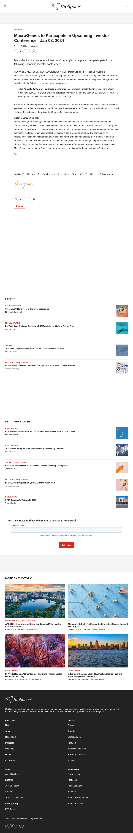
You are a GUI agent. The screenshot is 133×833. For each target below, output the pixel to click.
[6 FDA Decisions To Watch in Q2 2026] (122, 502)
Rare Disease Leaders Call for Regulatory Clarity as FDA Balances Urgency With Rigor (40, 431)
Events (19, 206)
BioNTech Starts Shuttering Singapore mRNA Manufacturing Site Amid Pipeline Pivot (39, 326)
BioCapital (18, 30)
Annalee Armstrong (12, 369)
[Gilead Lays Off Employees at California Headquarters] (122, 311)
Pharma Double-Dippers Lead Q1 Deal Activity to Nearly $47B (30, 483)
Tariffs (8, 346)
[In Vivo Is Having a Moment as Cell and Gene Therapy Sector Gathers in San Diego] (35, 651)
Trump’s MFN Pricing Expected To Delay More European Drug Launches (34, 448)
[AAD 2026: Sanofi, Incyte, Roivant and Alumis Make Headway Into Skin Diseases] (35, 601)
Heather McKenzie (11, 434)
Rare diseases (12, 428)
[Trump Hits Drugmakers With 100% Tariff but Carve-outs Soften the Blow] (122, 350)
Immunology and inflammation (20, 621)
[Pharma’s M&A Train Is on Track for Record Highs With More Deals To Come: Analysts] (122, 367)
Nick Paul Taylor (11, 329)
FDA (70, 621)
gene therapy (75, 671)
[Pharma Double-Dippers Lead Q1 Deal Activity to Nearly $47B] (122, 485)
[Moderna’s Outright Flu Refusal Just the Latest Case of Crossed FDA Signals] (98, 601)
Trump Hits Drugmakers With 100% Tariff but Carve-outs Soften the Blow (34, 349)
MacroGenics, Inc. (77, 72)
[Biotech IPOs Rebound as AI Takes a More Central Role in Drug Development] (122, 467)
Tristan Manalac (10, 469)
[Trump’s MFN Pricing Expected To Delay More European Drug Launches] (122, 450)
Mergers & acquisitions (16, 363)
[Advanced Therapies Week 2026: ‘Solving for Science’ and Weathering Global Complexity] (98, 651)
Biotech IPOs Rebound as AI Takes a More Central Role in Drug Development (36, 466)
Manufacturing (12, 323)
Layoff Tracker (13, 306)
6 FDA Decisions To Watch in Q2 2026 (20, 500)
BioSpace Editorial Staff (13, 312)
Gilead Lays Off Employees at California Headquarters (27, 309)
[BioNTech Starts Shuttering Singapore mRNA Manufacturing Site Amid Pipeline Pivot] (122, 328)
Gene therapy (12, 671)
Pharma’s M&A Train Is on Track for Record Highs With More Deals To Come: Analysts (40, 366)
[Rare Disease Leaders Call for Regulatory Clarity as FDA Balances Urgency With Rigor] (122, 433)
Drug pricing (11, 445)
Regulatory (11, 497)
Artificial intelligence (16, 463)
